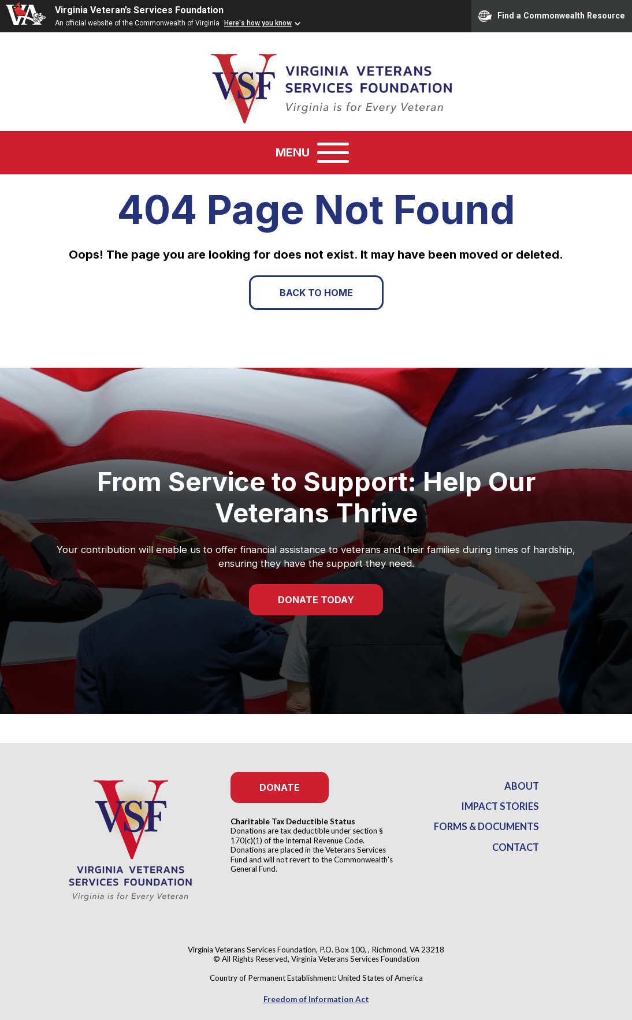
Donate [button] (279, 787)
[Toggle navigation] (333, 152)
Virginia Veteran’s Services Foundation (139, 10)
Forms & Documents (486, 826)
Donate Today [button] (316, 600)
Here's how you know (258, 23)
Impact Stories (500, 806)
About (521, 786)
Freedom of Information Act (316, 999)
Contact (515, 847)
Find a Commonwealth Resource (551, 16)
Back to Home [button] (316, 292)
